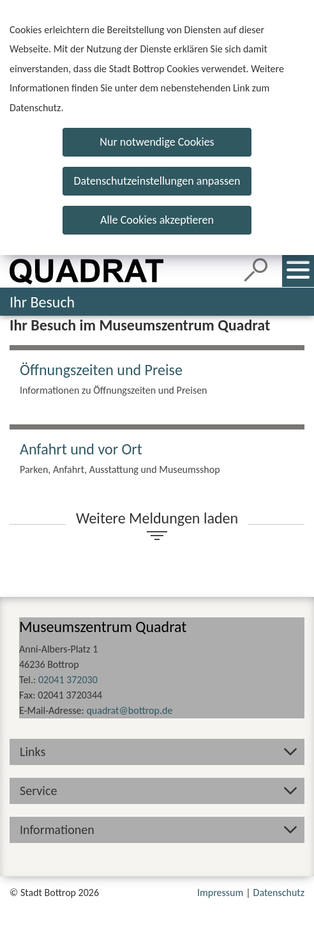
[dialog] (157, 127)
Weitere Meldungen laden (157, 518)
